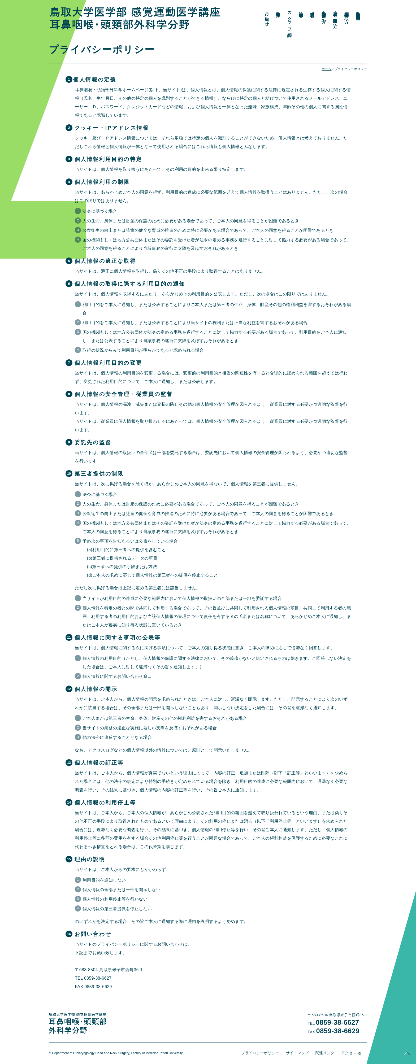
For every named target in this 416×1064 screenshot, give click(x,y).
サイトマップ (300, 1051)
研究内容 (352, 9)
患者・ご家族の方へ (375, 17)
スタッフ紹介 (329, 19)
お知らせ (306, 16)
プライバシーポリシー (264, 1051)
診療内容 (341, 9)
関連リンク (328, 1051)
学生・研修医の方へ (363, 15)
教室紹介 (318, 9)
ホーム (326, 69)
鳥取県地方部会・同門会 (398, 10)
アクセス (352, 1051)
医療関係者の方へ (386, 14)
